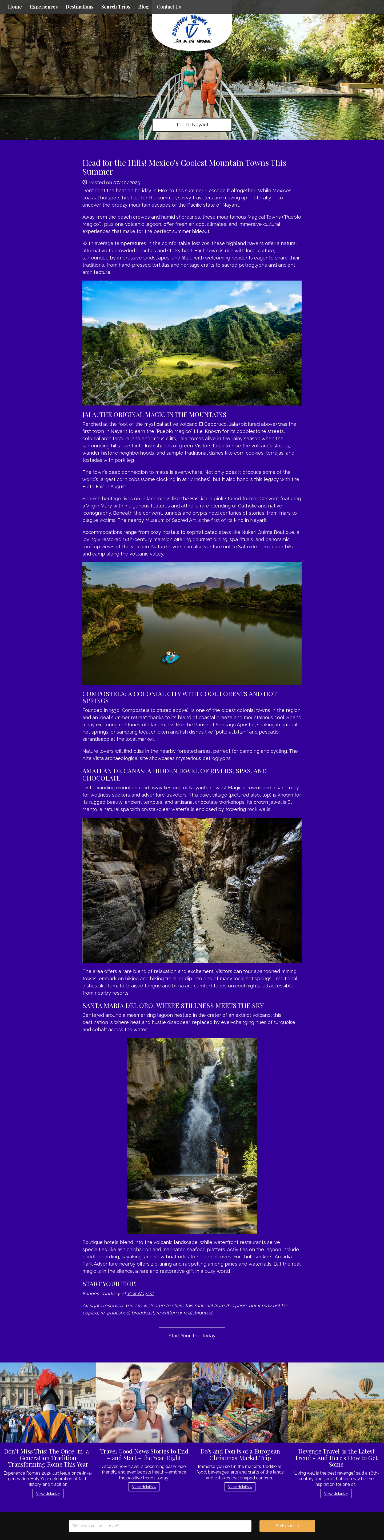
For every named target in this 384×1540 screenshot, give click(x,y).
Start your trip (287, 1526)
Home (15, 6)
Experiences (44, 6)
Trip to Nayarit (192, 124)
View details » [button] (48, 1493)
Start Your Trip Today (192, 1335)
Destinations (79, 6)
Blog (143, 6)
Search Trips (115, 6)
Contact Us (169, 6)
